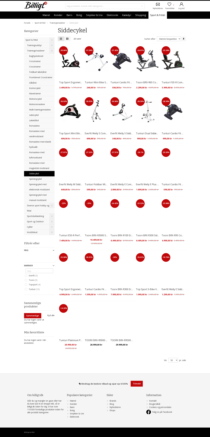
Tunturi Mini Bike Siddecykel (100, 82)
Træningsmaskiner (57, 23)
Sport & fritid (40, 23)
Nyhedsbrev (158, 8)
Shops (112, 410)
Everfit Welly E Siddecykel (175, 289)
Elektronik (74, 416)
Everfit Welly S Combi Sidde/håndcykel (105, 133)
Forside (27, 23)
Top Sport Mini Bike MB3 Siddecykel (79, 133)
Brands (113, 400)
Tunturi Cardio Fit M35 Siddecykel (180, 133)
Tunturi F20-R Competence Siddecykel (182, 82)
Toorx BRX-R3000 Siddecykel (100, 235)
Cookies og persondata (160, 407)
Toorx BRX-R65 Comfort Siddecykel (155, 82)
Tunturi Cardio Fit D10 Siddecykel (103, 289)
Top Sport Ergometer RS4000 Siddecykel (81, 289)
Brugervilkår (154, 404)
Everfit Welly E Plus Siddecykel (152, 184)
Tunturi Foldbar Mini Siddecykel (102, 184)
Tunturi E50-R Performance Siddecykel (80, 235)
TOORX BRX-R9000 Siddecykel (101, 340)
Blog (112, 404)
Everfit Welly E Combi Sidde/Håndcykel (131, 184)
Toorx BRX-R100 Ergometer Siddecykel (131, 235)
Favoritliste (169, 7)
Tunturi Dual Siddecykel (149, 133)
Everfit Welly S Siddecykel (124, 133)
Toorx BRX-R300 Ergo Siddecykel (128, 289)
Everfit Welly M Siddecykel (73, 184)
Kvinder (73, 404)
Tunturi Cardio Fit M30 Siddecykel (128, 82)
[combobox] (105, 6)
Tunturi (34, 289)
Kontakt (153, 400)
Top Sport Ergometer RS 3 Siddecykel (79, 82)
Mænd (73, 400)
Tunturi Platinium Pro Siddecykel (77, 340)
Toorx (33, 280)
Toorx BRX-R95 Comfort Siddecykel (181, 235)
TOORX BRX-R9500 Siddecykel (126, 340)
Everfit (33, 275)
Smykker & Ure (77, 413)
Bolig (72, 410)
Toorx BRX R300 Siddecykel (150, 235)
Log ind (181, 8)
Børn (72, 407)
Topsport (35, 284)
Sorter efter (149, 38)
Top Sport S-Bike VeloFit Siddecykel (155, 289)
